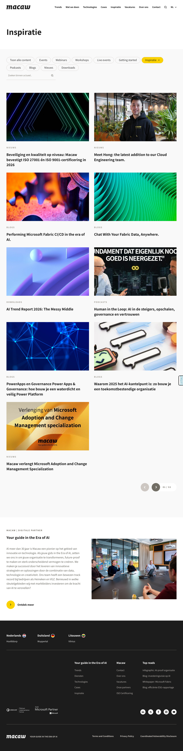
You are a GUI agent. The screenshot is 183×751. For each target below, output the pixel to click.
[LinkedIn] (143, 712)
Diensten (78, 676)
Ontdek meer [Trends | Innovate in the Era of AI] (25, 605)
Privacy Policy (127, 736)
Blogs (32, 68)
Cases (104, 7)
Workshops (82, 60)
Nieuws (48, 68)
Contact (156, 7)
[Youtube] (174, 712)
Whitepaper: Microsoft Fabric (157, 681)
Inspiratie (116, 7)
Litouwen (74, 636)
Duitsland (43, 636)
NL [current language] (174, 7)
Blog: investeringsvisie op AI (156, 676)
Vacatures (130, 7)
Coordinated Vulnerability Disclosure (158, 736)
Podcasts (15, 68)
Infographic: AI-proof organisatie (159, 670)
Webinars (61, 60)
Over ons (143, 7)
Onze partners (124, 687)
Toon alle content (20, 60)
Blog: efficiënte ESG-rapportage (158, 687)
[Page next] (156, 487)
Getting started (128, 60)
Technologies (90, 7)
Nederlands (13, 636)
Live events (103, 60)
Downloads (68, 68)
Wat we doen (72, 7)
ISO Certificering (125, 693)
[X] (150, 712)
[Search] (165, 7)
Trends (58, 7)
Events (43, 60)
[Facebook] (158, 712)
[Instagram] (166, 712)
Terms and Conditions (103, 736)
